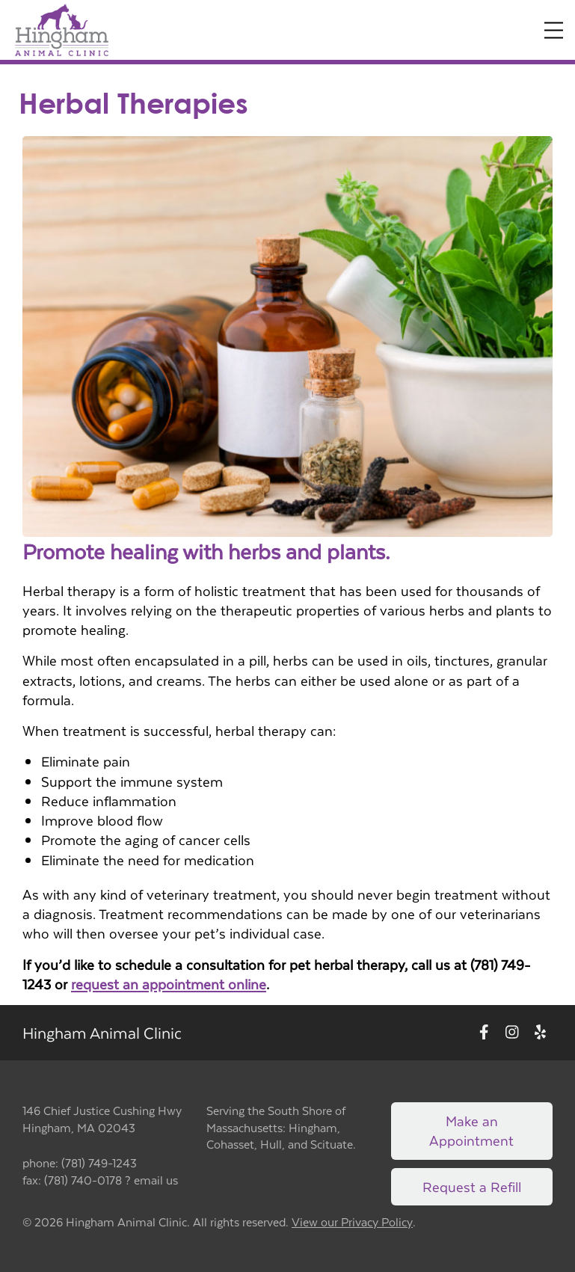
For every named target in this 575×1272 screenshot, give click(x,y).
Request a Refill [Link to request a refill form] (471, 1186)
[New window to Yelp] (540, 1033)
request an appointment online (168, 984)
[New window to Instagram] (512, 1033)
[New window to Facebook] (484, 1033)
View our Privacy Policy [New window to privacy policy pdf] (352, 1222)
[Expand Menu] (554, 30)
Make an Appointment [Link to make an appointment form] (471, 1130)
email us (156, 1179)
